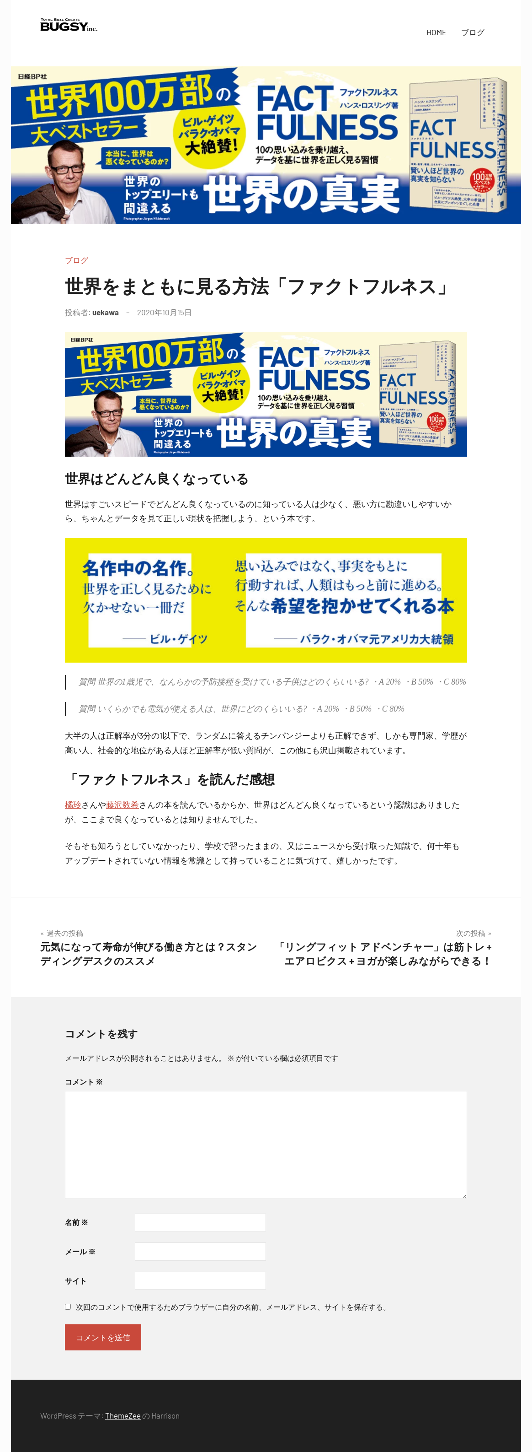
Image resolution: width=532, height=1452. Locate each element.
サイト (76, 1280)
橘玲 (73, 804)
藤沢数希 (122, 804)
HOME (436, 32)
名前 (76, 1222)
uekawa (105, 312)
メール (80, 1251)
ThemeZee (123, 1415)
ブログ (472, 32)
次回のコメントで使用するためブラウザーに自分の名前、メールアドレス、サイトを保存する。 (233, 1306)
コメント (84, 1081)
